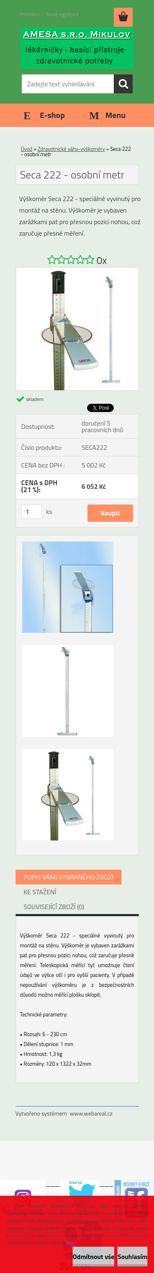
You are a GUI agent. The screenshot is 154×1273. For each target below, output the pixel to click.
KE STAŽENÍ (40, 892)
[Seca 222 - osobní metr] (77, 271)
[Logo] (77, 48)
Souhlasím (132, 1256)
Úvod (26, 149)
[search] (123, 83)
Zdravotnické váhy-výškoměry (71, 149)
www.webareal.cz (91, 1113)
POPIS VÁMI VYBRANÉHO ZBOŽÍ (68, 877)
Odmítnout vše (94, 1256)
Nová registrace (63, 14)
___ (52, 1183)
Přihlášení (30, 14)
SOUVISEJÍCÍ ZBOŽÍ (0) (54, 907)
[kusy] (31, 512)
